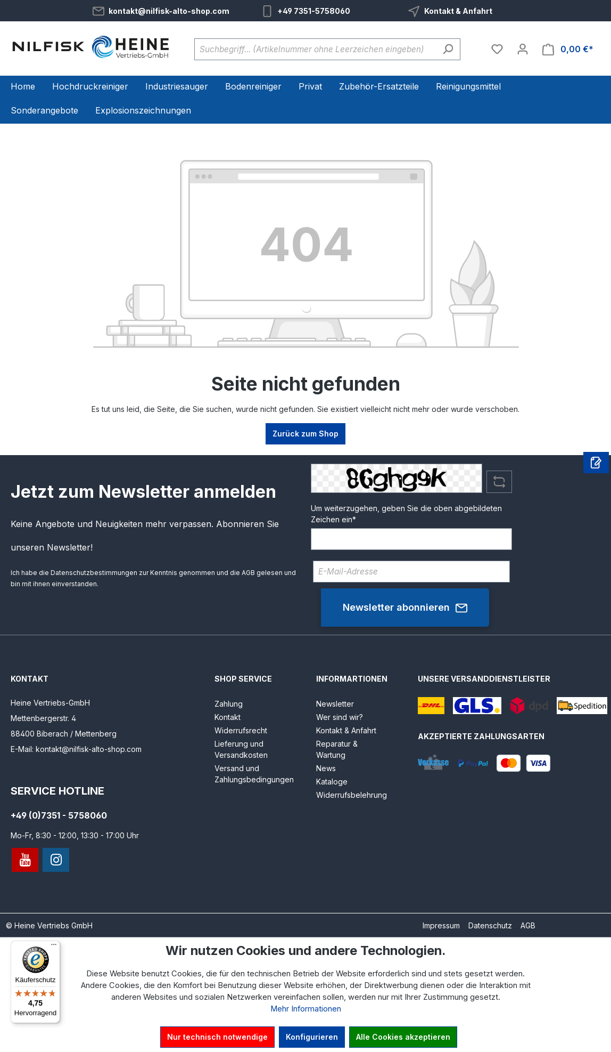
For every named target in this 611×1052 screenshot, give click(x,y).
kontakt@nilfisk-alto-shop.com (169, 10)
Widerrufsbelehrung (351, 794)
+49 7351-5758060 (313, 10)
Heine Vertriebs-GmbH (50, 702)
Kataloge (332, 781)
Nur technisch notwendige (217, 1036)
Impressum (441, 925)
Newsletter (335, 703)
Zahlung (228, 703)
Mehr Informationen (305, 1009)
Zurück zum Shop (305, 433)
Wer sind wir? (339, 717)
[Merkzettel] (497, 49)
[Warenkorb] (567, 49)
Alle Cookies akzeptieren (403, 1036)
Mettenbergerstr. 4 (43, 718)
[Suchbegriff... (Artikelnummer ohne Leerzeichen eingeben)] (315, 49)
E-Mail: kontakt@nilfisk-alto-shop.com (76, 749)
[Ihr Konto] (522, 49)
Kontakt (227, 717)
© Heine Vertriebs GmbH (49, 925)
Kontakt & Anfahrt (458, 10)
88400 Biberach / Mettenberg (64, 733)
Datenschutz (490, 925)
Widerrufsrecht (240, 730)
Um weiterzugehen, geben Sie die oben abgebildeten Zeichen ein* (406, 514)
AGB (248, 573)
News (326, 768)
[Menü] (53, 947)
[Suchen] (447, 49)
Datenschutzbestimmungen (94, 573)
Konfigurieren (312, 1036)
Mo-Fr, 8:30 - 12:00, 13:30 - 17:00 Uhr (75, 835)
